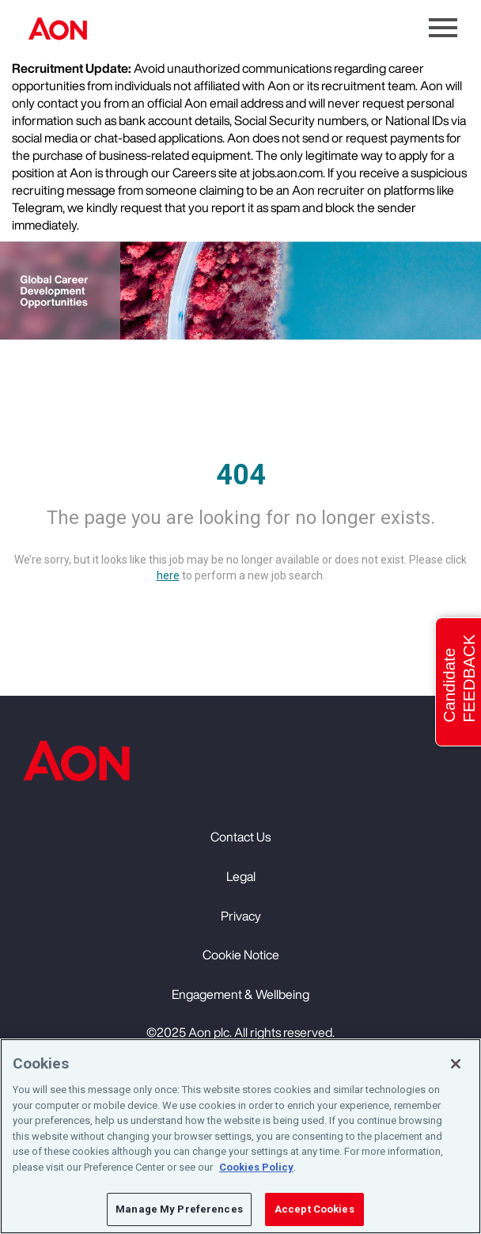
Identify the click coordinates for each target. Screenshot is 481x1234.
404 (241, 475)
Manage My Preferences (179, 1210)
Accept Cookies (314, 1210)
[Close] (455, 1064)
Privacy (241, 915)
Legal (241, 876)
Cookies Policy (256, 1167)
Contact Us (240, 836)
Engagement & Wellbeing (240, 994)
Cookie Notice (241, 954)
